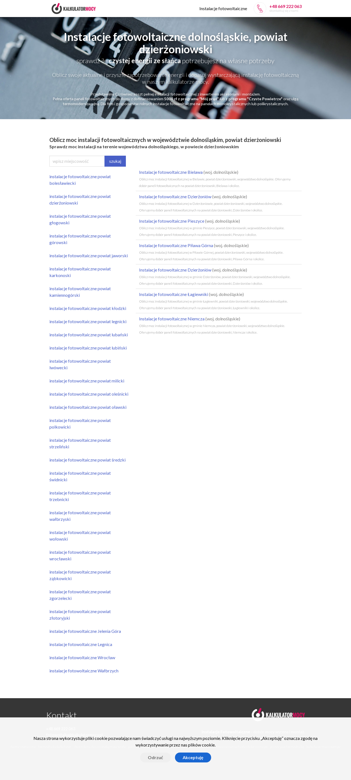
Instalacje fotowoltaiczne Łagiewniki (213, 301)
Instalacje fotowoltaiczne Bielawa (215, 178)
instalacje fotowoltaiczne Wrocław (82, 657)
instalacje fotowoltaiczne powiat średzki (87, 459)
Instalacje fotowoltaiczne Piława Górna (211, 252)
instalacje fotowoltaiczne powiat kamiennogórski (80, 292)
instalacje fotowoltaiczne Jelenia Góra (85, 631)
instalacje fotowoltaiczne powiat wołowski (80, 535)
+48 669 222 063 (285, 6)
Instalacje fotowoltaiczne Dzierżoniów (210, 203)
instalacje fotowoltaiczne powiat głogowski (80, 219)
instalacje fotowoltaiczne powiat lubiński (88, 347)
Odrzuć (155, 757)
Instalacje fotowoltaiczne (223, 8)
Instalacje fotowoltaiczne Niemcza (212, 325)
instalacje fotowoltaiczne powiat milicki (86, 380)
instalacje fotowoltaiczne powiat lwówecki (80, 364)
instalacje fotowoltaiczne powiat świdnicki (80, 476)
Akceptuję (193, 757)
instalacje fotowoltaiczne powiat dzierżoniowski (80, 199)
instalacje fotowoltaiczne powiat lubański (88, 334)
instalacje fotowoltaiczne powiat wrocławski (80, 555)
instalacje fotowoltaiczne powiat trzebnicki (80, 496)
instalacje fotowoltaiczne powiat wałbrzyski (80, 516)
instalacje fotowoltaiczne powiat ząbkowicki (80, 575)
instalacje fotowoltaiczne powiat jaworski (88, 255)
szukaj (115, 161)
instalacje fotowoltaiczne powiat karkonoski (80, 272)
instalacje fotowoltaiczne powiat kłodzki (87, 308)
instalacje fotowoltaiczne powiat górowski (80, 239)
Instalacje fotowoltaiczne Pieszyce (211, 227)
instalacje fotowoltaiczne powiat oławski (87, 407)
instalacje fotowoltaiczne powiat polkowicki (80, 423)
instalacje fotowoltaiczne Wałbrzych (83, 670)
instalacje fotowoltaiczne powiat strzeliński (80, 443)
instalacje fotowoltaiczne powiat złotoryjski (80, 614)
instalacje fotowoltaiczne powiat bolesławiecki (80, 180)
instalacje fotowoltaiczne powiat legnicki (87, 321)
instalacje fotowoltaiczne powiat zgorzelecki (80, 595)
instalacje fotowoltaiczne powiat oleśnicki (88, 393)
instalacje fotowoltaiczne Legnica (80, 644)
